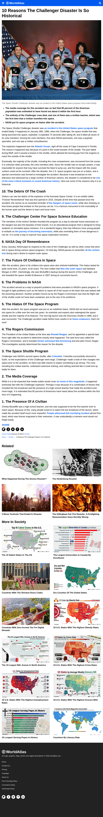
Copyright (5, 773)
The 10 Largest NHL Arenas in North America (24, 665)
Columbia (57, 356)
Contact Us (6, 766)
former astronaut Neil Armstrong (54, 341)
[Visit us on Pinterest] (18, 797)
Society (27, 434)
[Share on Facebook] (8, 429)
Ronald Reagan (59, 334)
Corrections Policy (8, 785)
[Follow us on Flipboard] (3, 797)
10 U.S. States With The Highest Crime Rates (75, 665)
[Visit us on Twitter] (13, 797)
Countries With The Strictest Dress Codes (22, 593)
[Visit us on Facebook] (8, 797)
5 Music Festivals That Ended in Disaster (22, 514)
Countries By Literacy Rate (66, 737)
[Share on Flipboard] (3, 429)
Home (4, 762)
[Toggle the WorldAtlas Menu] (3, 3)
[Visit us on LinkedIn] (23, 797)
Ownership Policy (8, 789)
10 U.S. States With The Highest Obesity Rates (76, 627)
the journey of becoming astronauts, (34, 231)
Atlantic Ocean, (43, 146)
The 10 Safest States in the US (17, 555)
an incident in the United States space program (68, 128)
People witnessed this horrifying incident (67, 413)
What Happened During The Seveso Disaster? (24, 479)
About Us (5, 777)
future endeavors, (81, 319)
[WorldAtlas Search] (100, 3)
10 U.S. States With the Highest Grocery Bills (75, 700)
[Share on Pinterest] (17, 429)
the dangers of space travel (63, 203)
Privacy (4, 769)
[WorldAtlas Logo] (16, 3)
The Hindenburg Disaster (64, 479)
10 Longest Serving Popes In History (20, 737)
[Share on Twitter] (13, 429)
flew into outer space (71, 269)
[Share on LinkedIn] (22, 429)
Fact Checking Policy (9, 781)
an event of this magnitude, (71, 381)
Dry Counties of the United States (70, 593)
